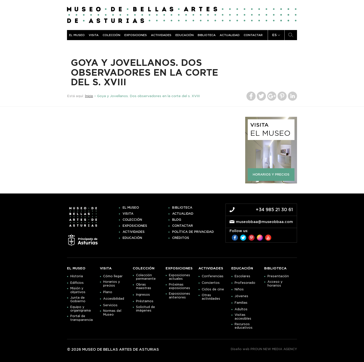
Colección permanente (146, 277)
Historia (76, 276)
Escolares (242, 276)
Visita (94, 35)
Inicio (89, 96)
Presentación (278, 276)
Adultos (241, 309)
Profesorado (245, 283)
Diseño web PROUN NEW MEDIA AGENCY (264, 349)
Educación (184, 35)
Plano (107, 292)
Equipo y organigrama (80, 308)
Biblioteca (207, 35)
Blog (176, 219)
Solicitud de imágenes (145, 308)
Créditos (180, 238)
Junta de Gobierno (77, 299)
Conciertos (211, 283)
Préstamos (144, 301)
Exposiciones (135, 35)
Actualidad (230, 35)
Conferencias (212, 276)
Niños (239, 289)
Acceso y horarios (275, 283)
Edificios (77, 283)
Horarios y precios (111, 283)
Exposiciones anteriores (179, 295)
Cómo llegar (113, 276)
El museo (77, 35)
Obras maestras (143, 286)
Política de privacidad (193, 232)
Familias (241, 302)
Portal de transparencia (81, 317)
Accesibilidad (113, 298)
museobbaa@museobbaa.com (264, 222)
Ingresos (143, 294)
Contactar (253, 35)
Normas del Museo (112, 312)
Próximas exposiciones (179, 286)
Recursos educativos (244, 325)
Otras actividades (211, 296)
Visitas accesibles (243, 316)
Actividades (161, 35)
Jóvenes (241, 296)
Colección (111, 35)
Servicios (110, 305)
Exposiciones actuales (179, 277)
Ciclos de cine (213, 289)
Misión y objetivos (77, 290)
